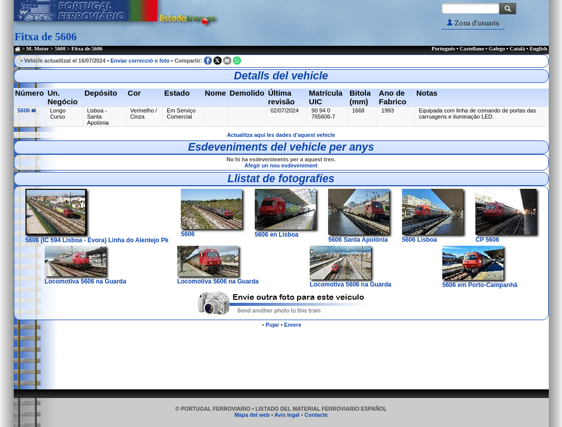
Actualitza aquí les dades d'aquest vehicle (281, 135)
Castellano (472, 48)
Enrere (293, 325)
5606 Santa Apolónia (358, 236)
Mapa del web (252, 415)
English (538, 48)
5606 (27, 110)
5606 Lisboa (432, 236)
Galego (497, 48)
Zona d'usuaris (473, 23)
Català (517, 48)
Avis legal (286, 415)
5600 (60, 48)
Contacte (316, 415)
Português (443, 48)
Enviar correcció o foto (140, 61)
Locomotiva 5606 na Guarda (85, 278)
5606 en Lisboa (285, 231)
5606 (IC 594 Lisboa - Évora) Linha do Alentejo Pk (97, 237)
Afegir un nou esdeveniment (281, 165)
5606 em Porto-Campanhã (479, 281)
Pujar (272, 325)
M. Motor (37, 48)
